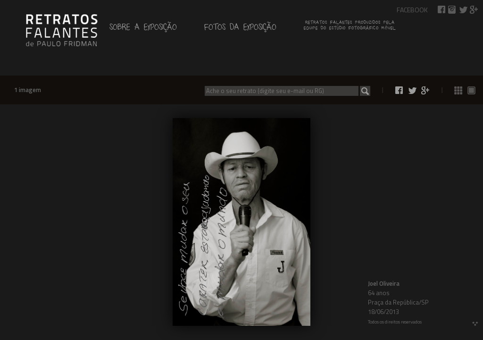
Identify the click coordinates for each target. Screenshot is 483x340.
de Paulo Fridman (61, 29)
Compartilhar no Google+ (474, 10)
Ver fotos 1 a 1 (471, 90)
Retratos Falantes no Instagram (452, 10)
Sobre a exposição (143, 29)
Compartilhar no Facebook (441, 10)
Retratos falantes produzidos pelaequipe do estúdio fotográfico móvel (350, 26)
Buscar (365, 91)
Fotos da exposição (240, 29)
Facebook (412, 10)
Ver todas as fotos (458, 90)
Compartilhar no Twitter (463, 10)
